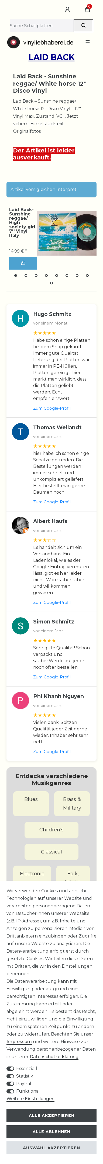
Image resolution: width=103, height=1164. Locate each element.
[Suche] (83, 25)
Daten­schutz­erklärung (54, 1056)
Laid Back (52, 57)
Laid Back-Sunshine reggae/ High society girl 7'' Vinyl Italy (22, 223)
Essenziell (26, 1068)
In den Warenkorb (23, 263)
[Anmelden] (68, 9)
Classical (51, 852)
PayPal (23, 1083)
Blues (31, 799)
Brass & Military (72, 803)
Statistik (24, 1076)
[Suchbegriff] (42, 25)
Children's (51, 830)
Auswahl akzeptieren (51, 1147)
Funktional (28, 1091)
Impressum (19, 1041)
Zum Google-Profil (52, 408)
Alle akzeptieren (51, 1115)
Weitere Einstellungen (30, 1098)
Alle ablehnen (51, 1131)
